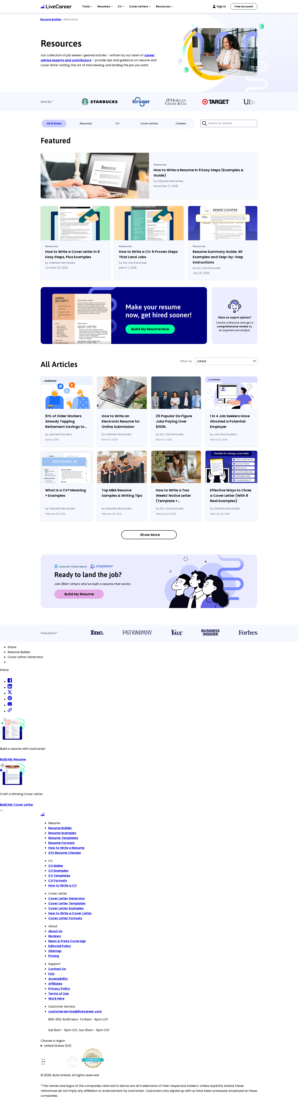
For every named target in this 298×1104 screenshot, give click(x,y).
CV (117, 123)
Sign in (221, 6)
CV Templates (59, 875)
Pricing (53, 956)
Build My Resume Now (150, 329)
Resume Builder (51, 19)
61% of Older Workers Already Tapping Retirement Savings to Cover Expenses (64, 421)
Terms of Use (58, 993)
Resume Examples (62, 833)
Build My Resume (79, 594)
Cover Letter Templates (67, 903)
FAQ (51, 974)
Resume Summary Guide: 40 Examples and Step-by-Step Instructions (218, 257)
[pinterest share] (10, 699)
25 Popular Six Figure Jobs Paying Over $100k (174, 421)
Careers (181, 123)
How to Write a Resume (66, 848)
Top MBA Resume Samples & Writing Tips (122, 493)
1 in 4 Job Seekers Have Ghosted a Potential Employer (230, 421)
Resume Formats (61, 843)
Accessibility (58, 979)
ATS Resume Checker (64, 853)
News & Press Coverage (67, 941)
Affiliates (55, 983)
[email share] (10, 705)
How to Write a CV (62, 885)
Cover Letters (149, 123)
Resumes (86, 123)
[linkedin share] (10, 687)
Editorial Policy (59, 946)
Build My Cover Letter (16, 804)
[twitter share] (10, 693)
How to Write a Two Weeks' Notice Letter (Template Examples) (173, 496)
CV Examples (58, 870)
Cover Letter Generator (66, 898)
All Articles (54, 123)
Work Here (56, 998)
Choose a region (53, 1041)
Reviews (54, 936)
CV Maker (55, 866)
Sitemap (54, 951)
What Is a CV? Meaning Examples (65, 493)
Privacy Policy (59, 988)
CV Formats (57, 880)
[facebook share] (10, 681)
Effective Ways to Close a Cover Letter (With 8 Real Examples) (230, 495)
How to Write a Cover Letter (70, 913)
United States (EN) (57, 1046)
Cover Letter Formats (65, 918)
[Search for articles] (228, 123)
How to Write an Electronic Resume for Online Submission (121, 421)
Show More (150, 534)
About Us (55, 931)
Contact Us (57, 969)
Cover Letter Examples (66, 908)
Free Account (244, 6)
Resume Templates (63, 838)
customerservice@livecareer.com (75, 1011)
